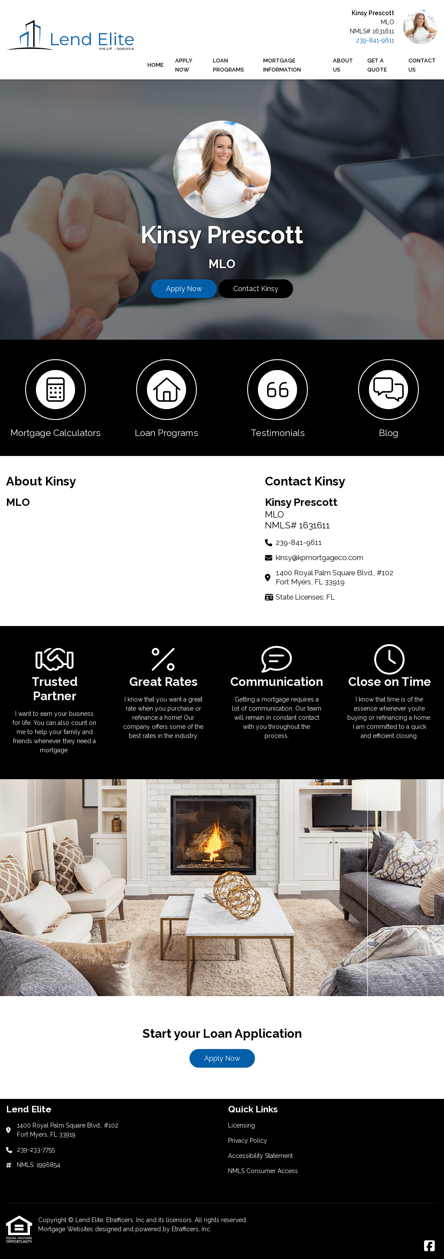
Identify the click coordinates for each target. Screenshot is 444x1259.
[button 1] (55, 398)
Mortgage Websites (66, 1229)
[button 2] (166, 398)
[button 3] (277, 398)
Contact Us (422, 65)
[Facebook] (429, 1246)
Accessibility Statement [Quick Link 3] (260, 1155)
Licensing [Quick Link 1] (241, 1125)
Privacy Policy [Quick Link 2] (247, 1140)
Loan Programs (228, 65)
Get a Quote (377, 65)
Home (155, 65)
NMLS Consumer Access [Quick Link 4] (263, 1170)
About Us (343, 65)
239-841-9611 (375, 40)
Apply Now (184, 65)
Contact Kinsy (255, 289)
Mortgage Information (282, 65)
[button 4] (388, 398)
